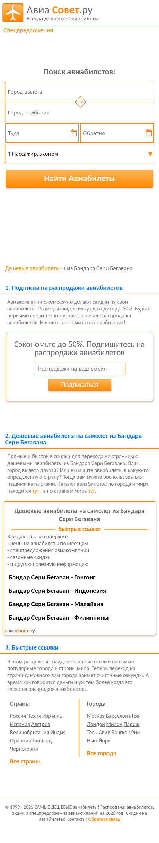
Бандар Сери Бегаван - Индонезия (57, 590)
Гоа (135, 716)
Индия (58, 732)
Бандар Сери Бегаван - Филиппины (59, 617)
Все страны (25, 761)
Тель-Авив (98, 732)
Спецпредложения (28, 30)
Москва (96, 716)
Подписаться (79, 384)
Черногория (24, 749)
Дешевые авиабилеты (32, 269)
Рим (136, 732)
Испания (20, 724)
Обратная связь (104, 819)
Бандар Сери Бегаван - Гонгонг (52, 577)
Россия (18, 716)
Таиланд (42, 740)
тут (35, 490)
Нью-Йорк (98, 740)
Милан (114, 724)
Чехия (34, 716)
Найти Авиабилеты (79, 178)
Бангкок (120, 732)
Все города (101, 753)
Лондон (96, 724)
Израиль (52, 716)
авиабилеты (63, 12)
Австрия (40, 724)
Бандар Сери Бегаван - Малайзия (56, 604)
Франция (20, 740)
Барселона (118, 716)
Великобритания (29, 732)
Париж (132, 724)
